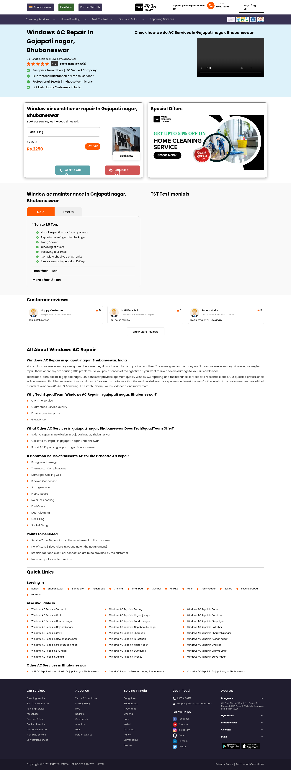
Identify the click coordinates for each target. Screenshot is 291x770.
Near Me (79, 713)
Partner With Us (90, 7)
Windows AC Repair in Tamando (49, 609)
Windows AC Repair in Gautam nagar (52, 621)
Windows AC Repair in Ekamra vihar (207, 650)
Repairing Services (162, 19)
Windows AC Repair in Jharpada (127, 633)
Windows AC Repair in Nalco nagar (128, 644)
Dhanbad (137, 588)
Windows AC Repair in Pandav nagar (129, 621)
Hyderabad (99, 588)
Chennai (118, 588)
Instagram (181, 729)
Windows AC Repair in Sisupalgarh (206, 621)
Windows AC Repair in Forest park (127, 638)
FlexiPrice (66, 7)
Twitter (179, 746)
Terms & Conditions (86, 698)
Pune (190, 588)
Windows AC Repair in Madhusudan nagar (54, 644)
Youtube (180, 724)
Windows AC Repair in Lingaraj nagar (129, 615)
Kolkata (174, 588)
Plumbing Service (36, 734)
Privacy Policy (82, 703)
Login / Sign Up (250, 7)
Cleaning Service (36, 698)
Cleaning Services (41, 19)
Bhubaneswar (55, 588)
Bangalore (78, 588)
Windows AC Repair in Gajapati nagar (52, 627)
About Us (80, 724)
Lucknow (36, 594)
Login (78, 729)
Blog (77, 708)
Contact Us (81, 719)
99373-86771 (184, 698)
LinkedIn (180, 741)
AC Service (33, 713)
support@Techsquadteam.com (194, 703)
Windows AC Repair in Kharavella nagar (209, 633)
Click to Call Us (73, 171)
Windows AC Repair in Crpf (46, 615)
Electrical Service (36, 724)
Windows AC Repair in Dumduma (127, 650)
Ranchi (35, 588)
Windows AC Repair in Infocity (125, 656)
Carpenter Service (37, 729)
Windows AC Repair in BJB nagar (49, 650)
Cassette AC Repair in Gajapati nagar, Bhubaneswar (216, 671)
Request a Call (122, 171)
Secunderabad (249, 588)
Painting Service (35, 708)
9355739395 (222, 6)
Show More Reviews (145, 332)
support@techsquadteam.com (189, 7)
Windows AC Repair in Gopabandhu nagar (132, 627)
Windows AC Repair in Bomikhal (204, 615)
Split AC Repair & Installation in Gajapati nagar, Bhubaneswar (65, 671)
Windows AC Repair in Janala (47, 656)
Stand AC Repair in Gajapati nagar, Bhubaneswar (136, 671)
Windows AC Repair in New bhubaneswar (54, 638)
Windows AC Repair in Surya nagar (206, 656)
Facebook (181, 718)
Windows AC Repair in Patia (202, 609)
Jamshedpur (208, 588)
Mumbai (156, 588)
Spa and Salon (132, 19)
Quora (179, 735)
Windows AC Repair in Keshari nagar (207, 638)
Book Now (126, 155)
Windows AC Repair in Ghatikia (204, 644)
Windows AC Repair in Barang (125, 609)
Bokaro (228, 588)
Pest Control (103, 19)
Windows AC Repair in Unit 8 (46, 633)
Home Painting (74, 19)
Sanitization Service (37, 739)
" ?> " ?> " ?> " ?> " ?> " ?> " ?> (63, 132)
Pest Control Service (38, 703)
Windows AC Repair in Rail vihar (204, 627)
